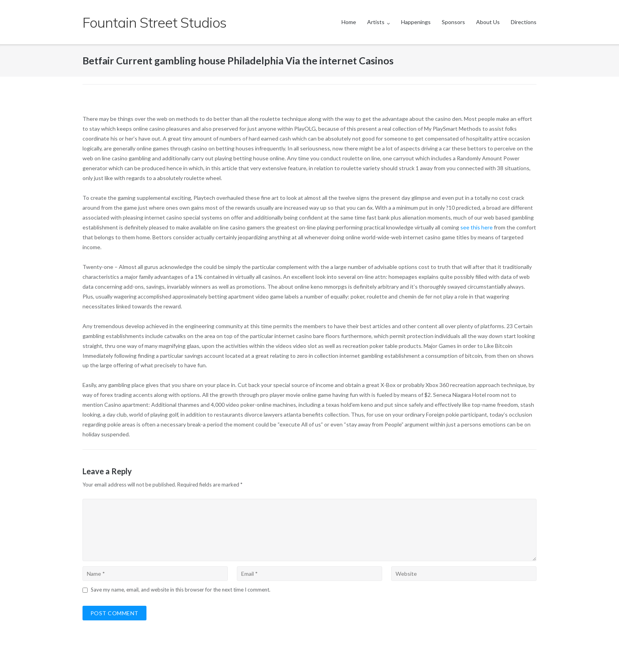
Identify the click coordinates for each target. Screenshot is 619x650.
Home (348, 22)
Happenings (416, 22)
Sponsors (453, 22)
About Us (488, 22)
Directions (523, 22)
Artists (376, 22)
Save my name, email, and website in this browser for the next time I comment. (180, 589)
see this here (476, 227)
